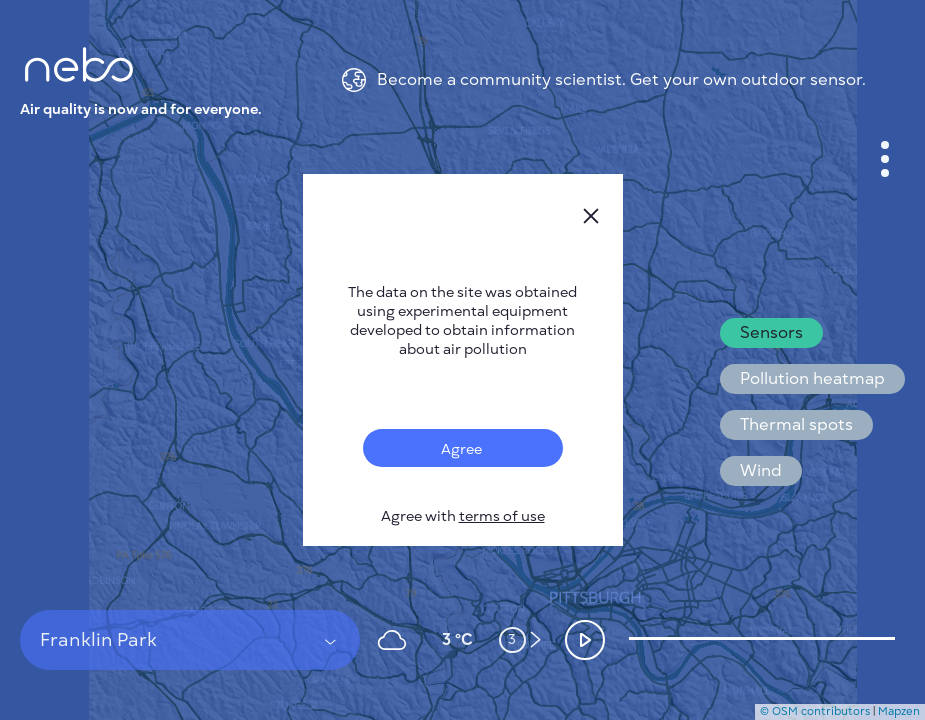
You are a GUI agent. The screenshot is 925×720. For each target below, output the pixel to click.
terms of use (502, 516)
